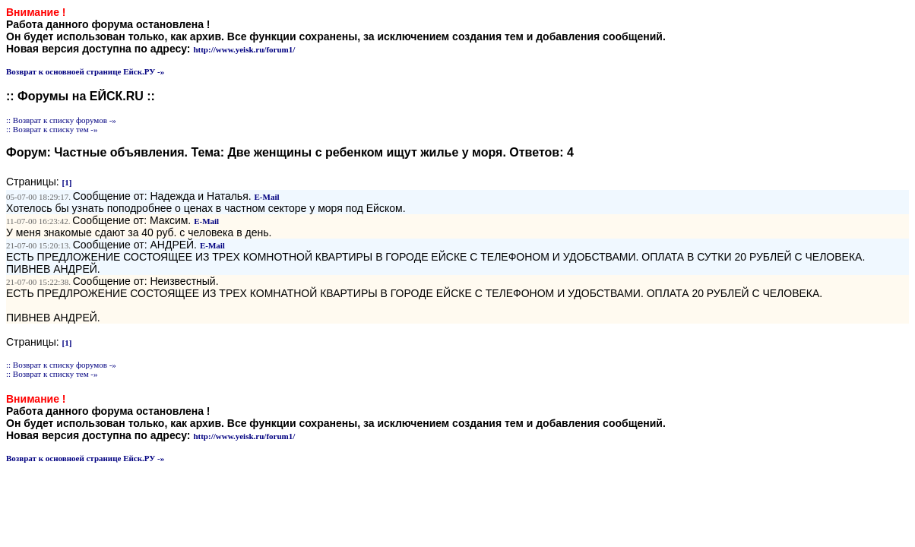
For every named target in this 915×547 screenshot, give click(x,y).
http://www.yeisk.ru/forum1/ (244, 49)
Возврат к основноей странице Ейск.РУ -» (85, 71)
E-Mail (267, 196)
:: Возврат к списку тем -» (52, 129)
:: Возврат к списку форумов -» (61, 120)
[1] (67, 182)
